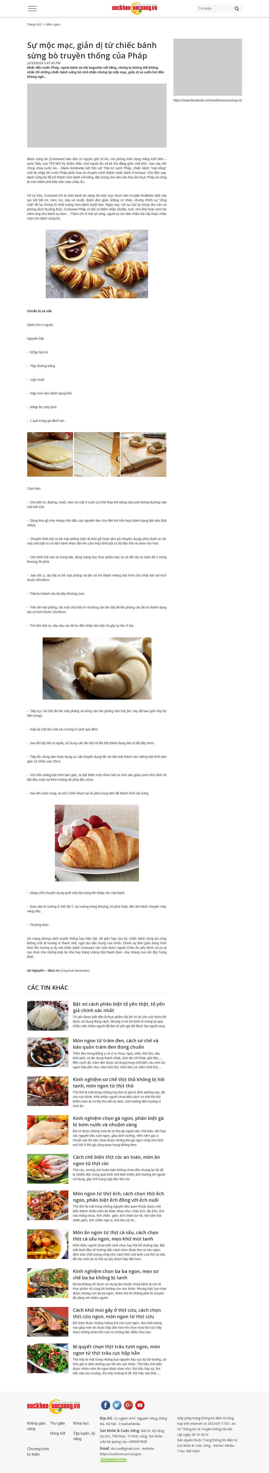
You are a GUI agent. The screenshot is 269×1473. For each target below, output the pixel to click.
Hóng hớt (57, 1433)
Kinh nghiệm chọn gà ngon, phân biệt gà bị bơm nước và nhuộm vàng (118, 1121)
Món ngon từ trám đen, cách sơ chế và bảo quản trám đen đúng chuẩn (115, 1043)
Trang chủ (34, 24)
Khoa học (81, 1423)
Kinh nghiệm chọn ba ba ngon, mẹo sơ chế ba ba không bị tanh (115, 1274)
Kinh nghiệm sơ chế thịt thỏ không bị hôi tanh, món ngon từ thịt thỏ (119, 1082)
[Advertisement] (97, 120)
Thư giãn (57, 1423)
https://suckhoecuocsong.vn (120, 1454)
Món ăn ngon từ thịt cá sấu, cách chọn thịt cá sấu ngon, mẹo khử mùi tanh (115, 1235)
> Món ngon (51, 24)
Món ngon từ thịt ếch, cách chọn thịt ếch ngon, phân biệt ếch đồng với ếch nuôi (118, 1196)
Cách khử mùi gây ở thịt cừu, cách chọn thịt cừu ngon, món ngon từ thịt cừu (117, 1313)
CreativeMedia (129, 1424)
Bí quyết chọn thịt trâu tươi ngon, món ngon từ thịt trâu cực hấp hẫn (116, 1349)
